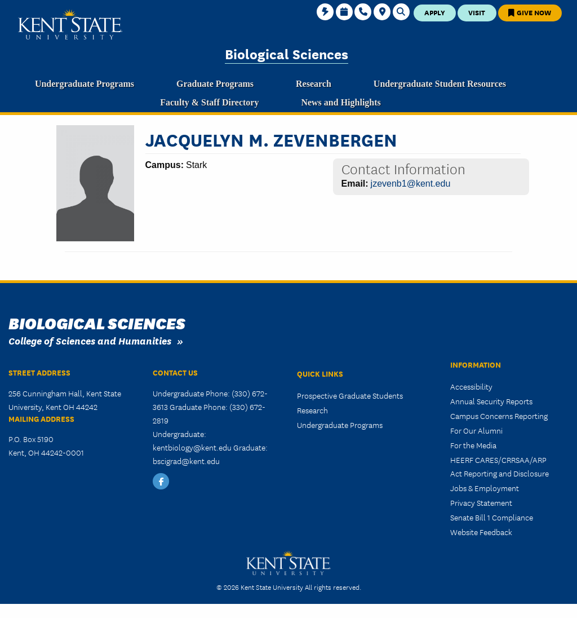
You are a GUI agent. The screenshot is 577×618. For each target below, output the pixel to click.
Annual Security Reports (491, 401)
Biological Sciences (286, 53)
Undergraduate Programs (340, 424)
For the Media (473, 445)
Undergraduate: (179, 433)
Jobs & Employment (484, 488)
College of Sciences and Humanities (89, 340)
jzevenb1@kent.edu (411, 183)
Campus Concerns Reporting (499, 415)
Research (312, 410)
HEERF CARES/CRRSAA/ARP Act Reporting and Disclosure (499, 466)
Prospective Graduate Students (350, 395)
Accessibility (471, 386)
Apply (434, 12)
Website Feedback (481, 532)
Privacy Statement (481, 502)
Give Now (529, 12)
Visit (476, 12)
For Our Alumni (476, 430)
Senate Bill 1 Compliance (491, 517)
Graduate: (250, 447)
